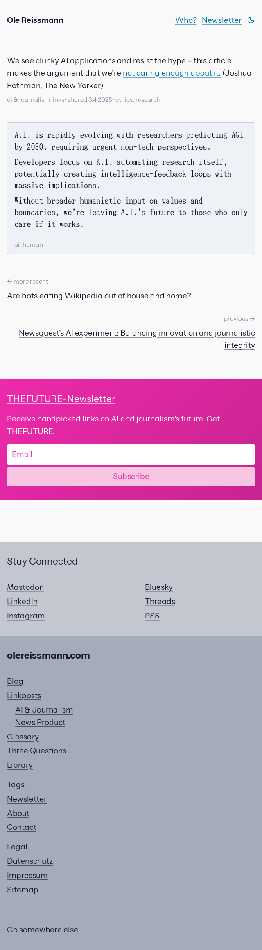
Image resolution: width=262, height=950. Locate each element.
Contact (21, 827)
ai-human (28, 245)
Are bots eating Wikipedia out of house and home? (99, 295)
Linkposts (24, 695)
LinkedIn (22, 601)
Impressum (27, 875)
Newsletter (222, 20)
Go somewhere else (42, 929)
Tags (16, 784)
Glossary (23, 737)
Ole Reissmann (35, 20)
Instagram (26, 616)
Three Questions (36, 750)
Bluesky (159, 587)
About (18, 813)
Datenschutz (30, 861)
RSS (152, 616)
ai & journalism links (35, 99)
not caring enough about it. (172, 73)
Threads (160, 601)
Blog (15, 681)
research (148, 99)
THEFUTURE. (31, 431)
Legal (17, 846)
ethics (124, 99)
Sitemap (22, 889)
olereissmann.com (48, 655)
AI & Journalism (44, 710)
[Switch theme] (251, 20)
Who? (186, 20)
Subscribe (131, 476)
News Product (40, 722)
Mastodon (25, 587)
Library (20, 765)
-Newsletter (61, 399)
